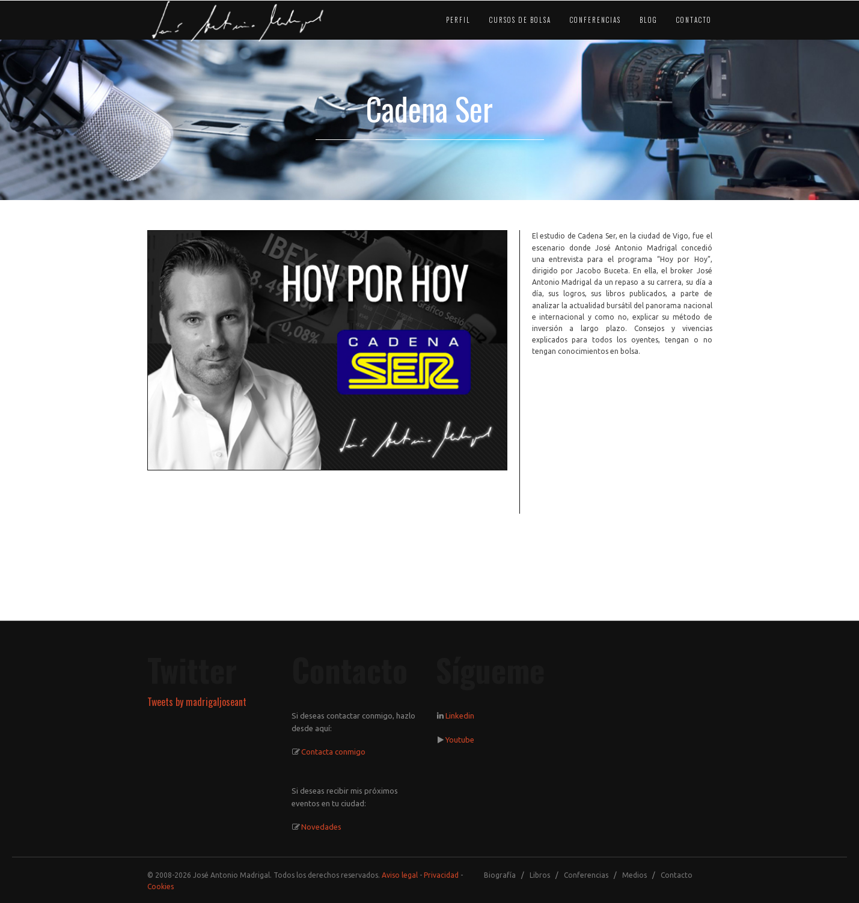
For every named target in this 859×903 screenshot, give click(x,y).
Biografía (500, 875)
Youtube (459, 739)
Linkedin (459, 715)
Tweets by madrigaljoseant (196, 702)
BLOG (649, 20)
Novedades (321, 826)
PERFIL (458, 20)
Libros (540, 875)
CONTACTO (694, 20)
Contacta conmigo (333, 751)
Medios (634, 875)
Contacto (676, 875)
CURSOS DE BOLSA (520, 20)
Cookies (160, 886)
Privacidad (441, 875)
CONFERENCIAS (595, 20)
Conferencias (586, 875)
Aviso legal (400, 875)
